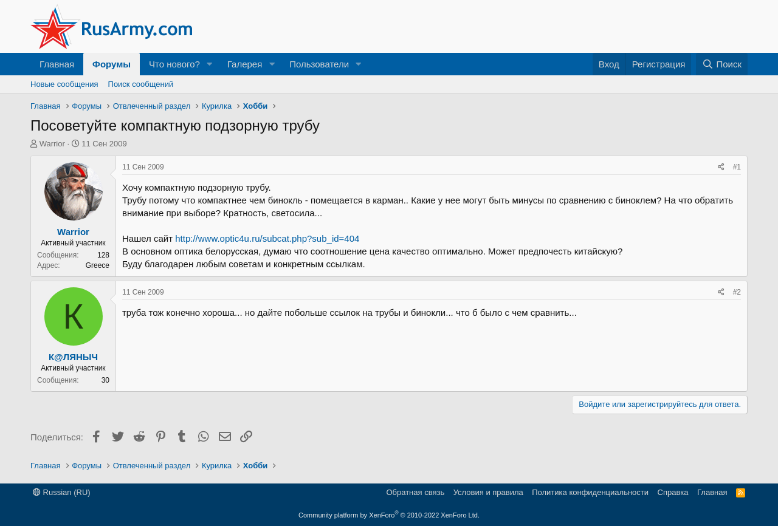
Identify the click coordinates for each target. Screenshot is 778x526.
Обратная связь (415, 492)
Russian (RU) (62, 492)
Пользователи (319, 64)
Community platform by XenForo (389, 515)
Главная (57, 64)
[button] (209, 64)
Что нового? (174, 64)
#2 (737, 292)
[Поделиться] (721, 167)
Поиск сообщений (141, 84)
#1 (737, 167)
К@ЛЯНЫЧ (73, 357)
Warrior (52, 143)
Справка (673, 492)
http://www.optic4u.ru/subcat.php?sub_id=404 (267, 238)
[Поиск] (722, 64)
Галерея (245, 64)
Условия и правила (488, 492)
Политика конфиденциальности (590, 492)
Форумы (111, 64)
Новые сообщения (64, 84)
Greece (97, 265)
